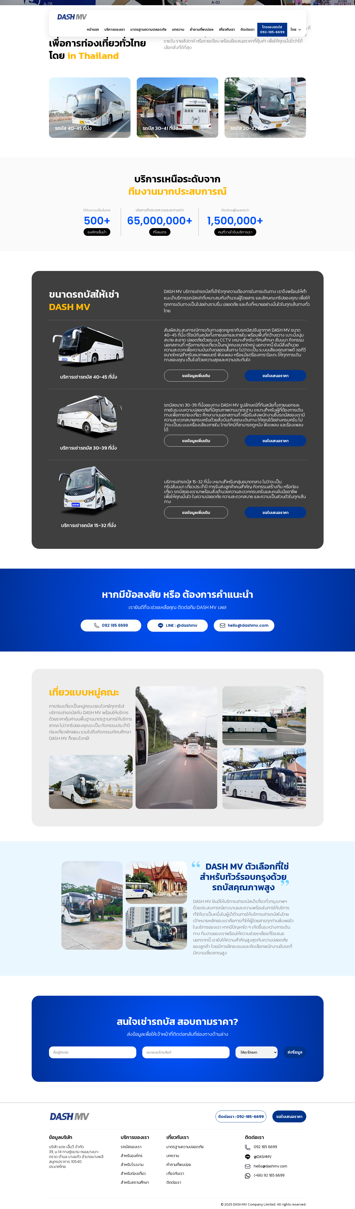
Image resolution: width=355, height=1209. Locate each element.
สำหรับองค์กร (131, 1155)
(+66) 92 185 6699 (269, 1175)
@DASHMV (263, 1157)
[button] (115, 30)
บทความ (178, 29)
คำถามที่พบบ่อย (201, 29)
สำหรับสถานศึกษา (135, 1182)
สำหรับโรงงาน (132, 1164)
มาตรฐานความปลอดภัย (148, 29)
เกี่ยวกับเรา (175, 1173)
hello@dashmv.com (248, 625)
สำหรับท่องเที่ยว (133, 1173)
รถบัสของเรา (131, 1146)
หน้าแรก (93, 29)
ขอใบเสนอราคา (275, 376)
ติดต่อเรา (247, 29)
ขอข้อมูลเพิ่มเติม (196, 376)
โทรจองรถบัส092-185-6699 (272, 29)
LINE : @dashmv (181, 625)
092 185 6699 (115, 625)
